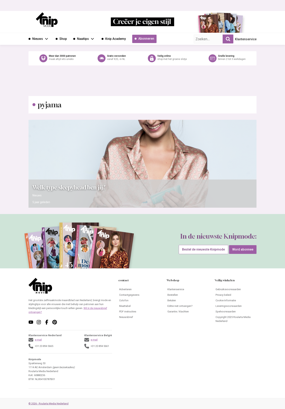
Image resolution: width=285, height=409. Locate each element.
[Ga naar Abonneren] (144, 39)
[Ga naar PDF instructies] (139, 311)
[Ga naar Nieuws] (35, 39)
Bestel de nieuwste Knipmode (203, 249)
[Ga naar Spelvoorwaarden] (235, 311)
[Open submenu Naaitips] (92, 38)
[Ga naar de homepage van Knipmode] (47, 19)
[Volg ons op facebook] (46, 322)
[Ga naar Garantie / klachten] (187, 311)
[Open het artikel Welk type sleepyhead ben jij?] (142, 164)
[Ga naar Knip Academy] (114, 39)
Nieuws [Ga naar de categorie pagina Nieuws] (37, 195)
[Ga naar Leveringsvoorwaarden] (235, 306)
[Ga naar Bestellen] (187, 295)
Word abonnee (242, 249)
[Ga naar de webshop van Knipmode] (142, 58)
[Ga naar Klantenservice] (187, 289)
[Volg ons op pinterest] (54, 322)
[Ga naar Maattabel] (139, 306)
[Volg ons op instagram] (38, 322)
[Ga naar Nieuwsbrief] (139, 317)
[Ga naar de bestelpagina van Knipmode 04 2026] (208, 25)
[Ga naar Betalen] (187, 300)
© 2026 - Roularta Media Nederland (48, 403)
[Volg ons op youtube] (30, 322)
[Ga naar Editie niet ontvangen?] (187, 306)
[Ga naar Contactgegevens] (139, 295)
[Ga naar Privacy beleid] (235, 295)
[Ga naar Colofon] (139, 300)
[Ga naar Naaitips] (81, 39)
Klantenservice (245, 39)
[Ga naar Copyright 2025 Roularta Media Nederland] (235, 319)
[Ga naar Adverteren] (139, 289)
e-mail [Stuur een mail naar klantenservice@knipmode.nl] (38, 339)
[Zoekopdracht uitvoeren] (228, 39)
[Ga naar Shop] (61, 39)
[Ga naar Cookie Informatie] (235, 300)
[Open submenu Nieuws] (46, 38)
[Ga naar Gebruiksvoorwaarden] (235, 289)
